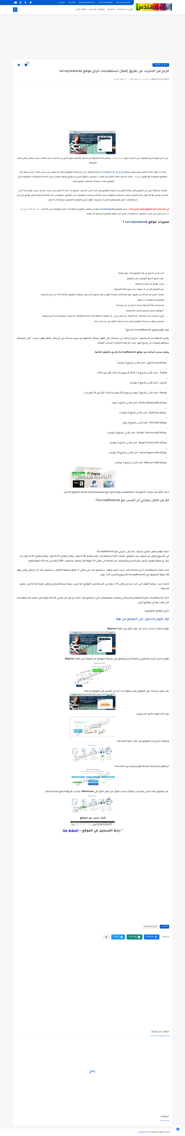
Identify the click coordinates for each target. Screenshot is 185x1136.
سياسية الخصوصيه (87, 2)
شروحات (111, 9)
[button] (151, 937)
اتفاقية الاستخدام (106, 2)
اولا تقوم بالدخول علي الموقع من (142, 619)
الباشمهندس (143, 1132)
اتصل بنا (72, 2)
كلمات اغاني (80, 9)
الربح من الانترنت (125, 9)
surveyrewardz (136, 222)
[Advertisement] (92, 37)
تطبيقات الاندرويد (96, 9)
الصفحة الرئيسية (123, 2)
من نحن (62, 2)
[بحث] (15, 9)
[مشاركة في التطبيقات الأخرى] (106, 937)
